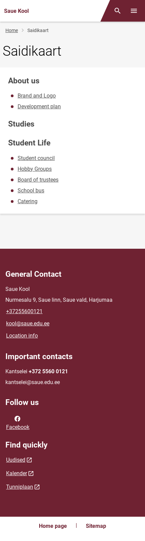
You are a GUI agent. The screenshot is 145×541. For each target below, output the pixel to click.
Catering (28, 201)
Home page (53, 526)
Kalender (16, 473)
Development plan (39, 106)
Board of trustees (38, 180)
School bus (31, 190)
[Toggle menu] (134, 11)
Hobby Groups (35, 169)
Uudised (15, 460)
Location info (22, 335)
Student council (36, 158)
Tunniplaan (19, 487)
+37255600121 (24, 311)
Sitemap (96, 526)
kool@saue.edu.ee (27, 323)
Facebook (17, 422)
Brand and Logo (37, 95)
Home (11, 30)
